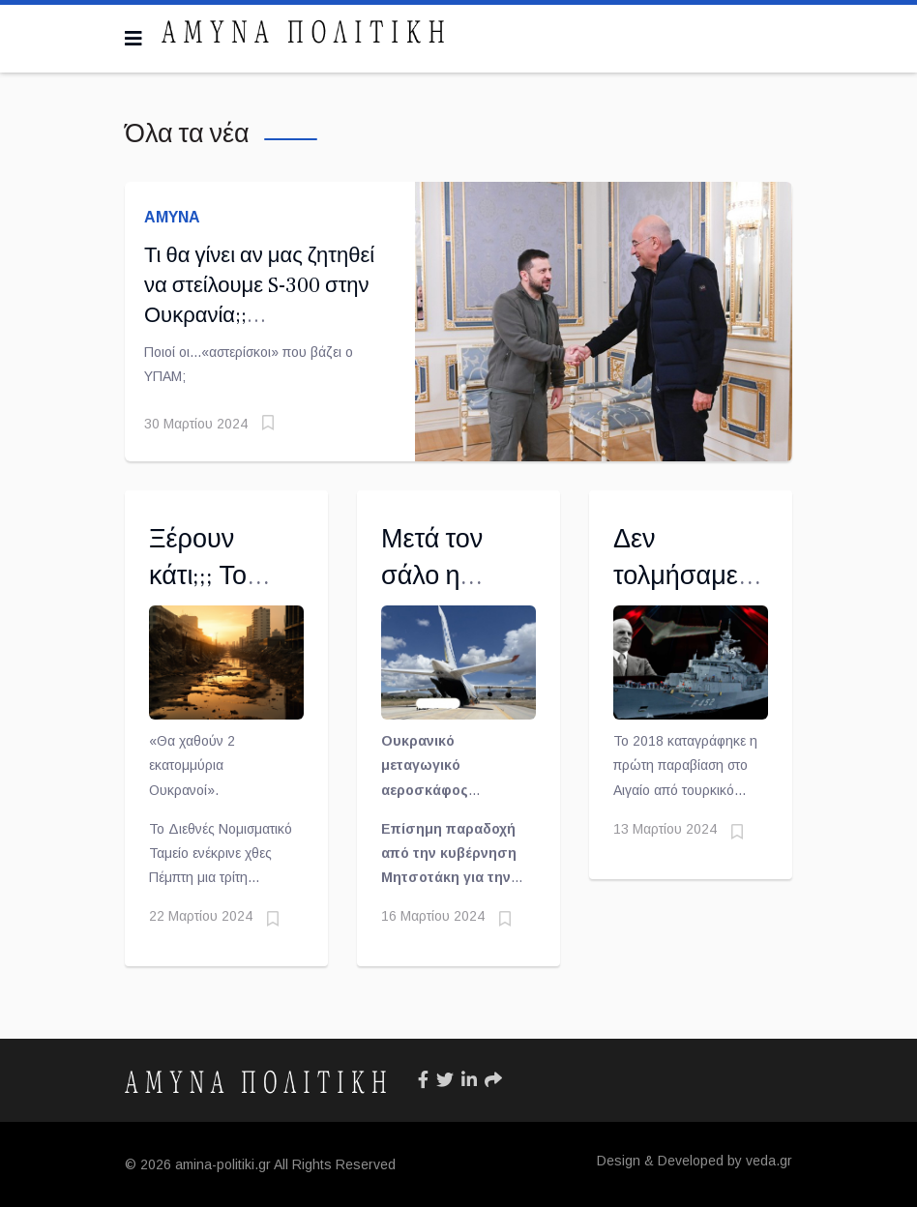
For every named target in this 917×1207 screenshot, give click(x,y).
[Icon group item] (423, 1080)
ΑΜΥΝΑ (172, 217)
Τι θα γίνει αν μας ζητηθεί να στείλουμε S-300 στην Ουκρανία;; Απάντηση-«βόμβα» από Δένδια (259, 315)
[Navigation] (133, 38)
